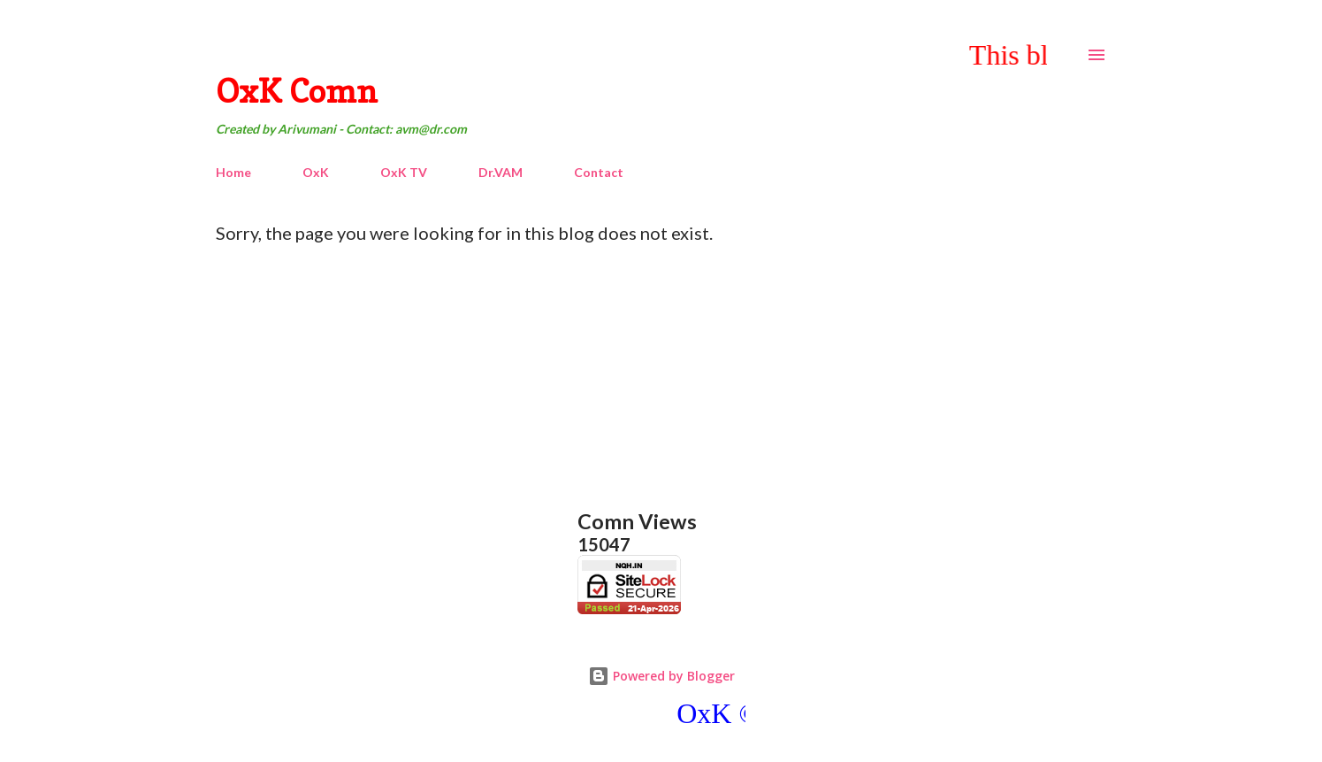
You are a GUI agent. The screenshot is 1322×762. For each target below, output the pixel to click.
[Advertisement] (721, 376)
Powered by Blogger (661, 675)
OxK (315, 172)
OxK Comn (297, 91)
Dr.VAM (500, 172)
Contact (598, 172)
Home (233, 172)
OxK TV (403, 172)
